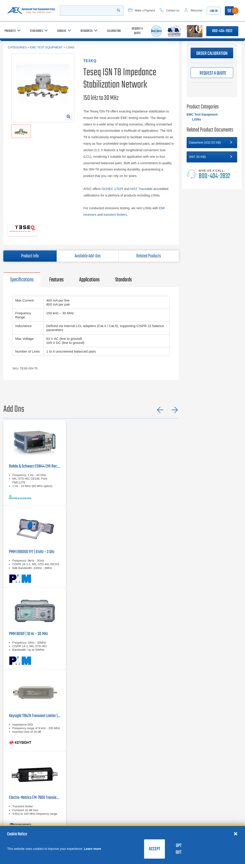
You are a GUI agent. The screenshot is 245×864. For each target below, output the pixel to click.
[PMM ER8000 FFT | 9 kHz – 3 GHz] (34, 547)
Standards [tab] (123, 279)
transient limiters (115, 214)
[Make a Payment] (145, 10)
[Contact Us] (174, 10)
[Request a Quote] (137, 31)
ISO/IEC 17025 (112, 189)
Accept (154, 849)
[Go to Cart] (233, 10)
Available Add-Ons (88, 256)
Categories (17, 47)
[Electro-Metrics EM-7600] (34, 793)
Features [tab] (56, 279)
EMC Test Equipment (46, 47)
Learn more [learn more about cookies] (92, 849)
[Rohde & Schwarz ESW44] (34, 463)
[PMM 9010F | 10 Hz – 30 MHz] (34, 629)
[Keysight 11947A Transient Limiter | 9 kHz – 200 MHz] (34, 711)
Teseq (89, 61)
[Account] (197, 10)
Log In (218, 11)
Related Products (148, 256)
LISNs (70, 47)
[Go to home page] (32, 10)
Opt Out (178, 849)
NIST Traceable (141, 189)
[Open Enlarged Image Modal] (68, 117)
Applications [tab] (89, 279)
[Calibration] (113, 31)
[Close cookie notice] (235, 833)
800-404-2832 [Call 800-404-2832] (222, 31)
